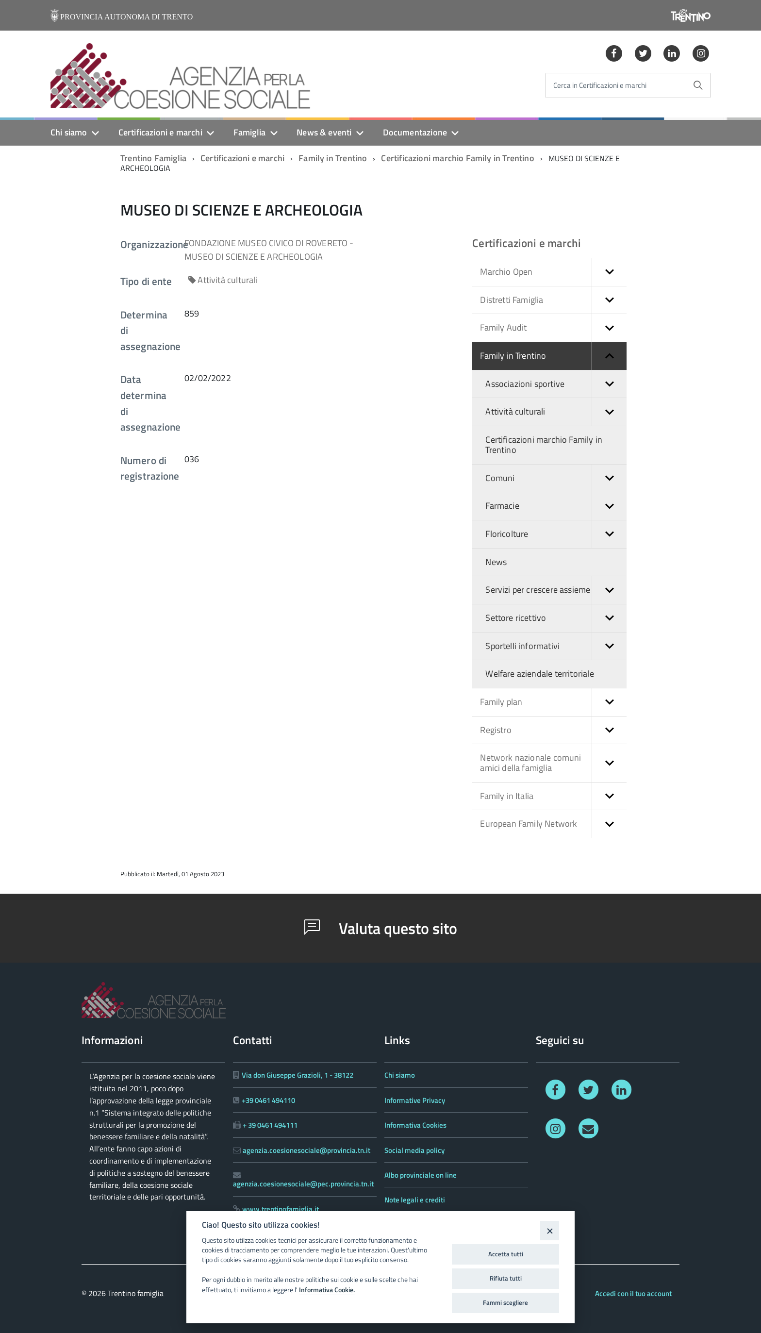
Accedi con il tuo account (633, 1293)
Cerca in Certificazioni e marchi (599, 86)
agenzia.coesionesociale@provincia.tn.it (306, 1150)
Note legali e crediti (414, 1199)
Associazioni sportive (556, 384)
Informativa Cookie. (327, 1290)
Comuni (556, 478)
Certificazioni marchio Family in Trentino (457, 158)
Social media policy (414, 1150)
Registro (553, 730)
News (496, 561)
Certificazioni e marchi (160, 132)
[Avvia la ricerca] (698, 85)
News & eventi (324, 132)
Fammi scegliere (505, 1302)
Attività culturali (556, 412)
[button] (609, 272)
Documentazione (415, 132)
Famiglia (249, 132)
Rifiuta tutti (506, 1278)
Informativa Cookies (415, 1125)
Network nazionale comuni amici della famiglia (553, 763)
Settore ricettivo (556, 618)
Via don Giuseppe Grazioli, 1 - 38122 (297, 1075)
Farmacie (556, 506)
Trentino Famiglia (153, 158)
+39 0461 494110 (268, 1100)
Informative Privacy (414, 1100)
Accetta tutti (505, 1254)
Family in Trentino (332, 158)
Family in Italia (553, 796)
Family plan (553, 702)
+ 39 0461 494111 (270, 1125)
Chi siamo (68, 132)
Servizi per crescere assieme (556, 590)
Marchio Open (553, 272)
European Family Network (553, 824)
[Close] (549, 1230)
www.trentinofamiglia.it (280, 1209)
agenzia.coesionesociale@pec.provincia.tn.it (303, 1183)
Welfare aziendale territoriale (539, 673)
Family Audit (553, 328)
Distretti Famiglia (553, 300)
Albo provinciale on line (420, 1175)
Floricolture (556, 534)
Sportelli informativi (556, 646)
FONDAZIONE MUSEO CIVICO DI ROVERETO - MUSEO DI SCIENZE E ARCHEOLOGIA (269, 249)
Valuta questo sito (380, 928)
